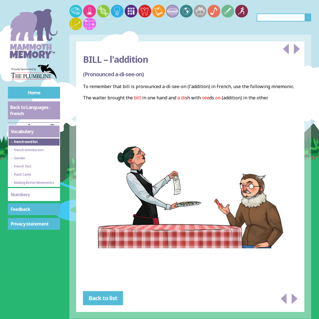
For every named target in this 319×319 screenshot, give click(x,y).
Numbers (20, 194)
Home (34, 93)
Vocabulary (22, 131)
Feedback (20, 209)
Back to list (103, 298)
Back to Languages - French (30, 110)
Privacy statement (30, 224)
